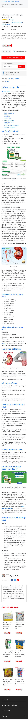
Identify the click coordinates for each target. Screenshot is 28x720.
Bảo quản (6, 124)
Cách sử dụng (7, 118)
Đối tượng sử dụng (9, 120)
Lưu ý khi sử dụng (9, 122)
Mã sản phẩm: (5, 26)
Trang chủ (4, 1)
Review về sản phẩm (9, 127)
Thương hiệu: (5, 22)
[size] (6, 51)
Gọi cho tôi (21, 66)
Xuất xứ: (3, 29)
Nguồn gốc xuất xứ (9, 113)
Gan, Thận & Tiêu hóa (13, 1)
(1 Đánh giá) (10, 19)
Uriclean (3, 343)
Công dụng (7, 116)
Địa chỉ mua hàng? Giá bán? (11, 125)
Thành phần (7, 115)
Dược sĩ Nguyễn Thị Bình (13, 576)
